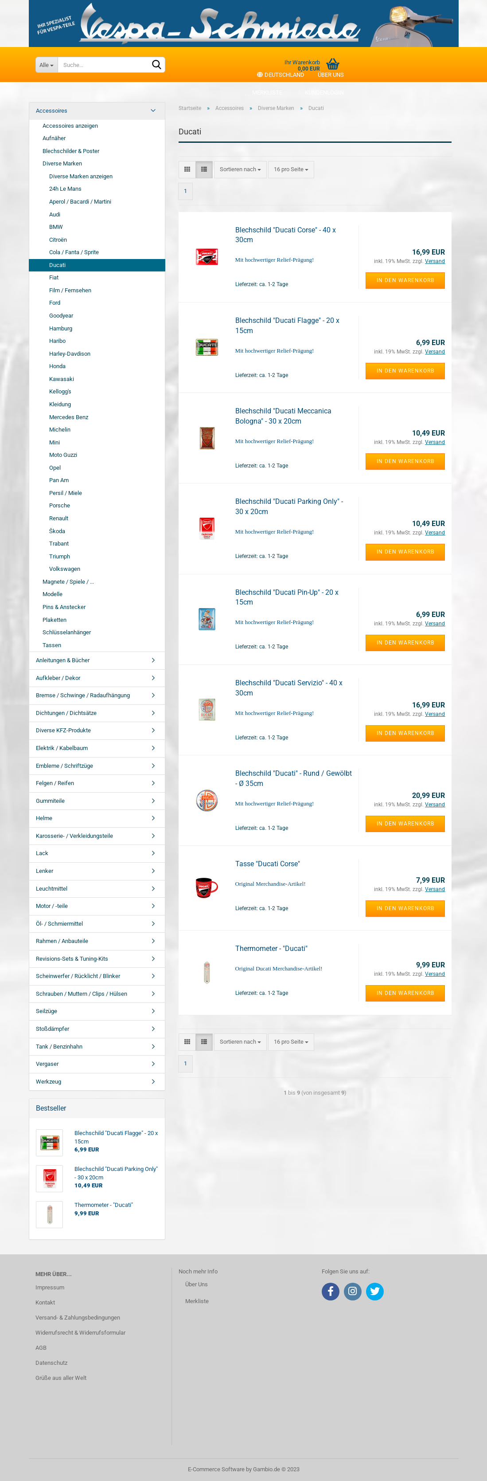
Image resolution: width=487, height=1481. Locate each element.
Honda (57, 366)
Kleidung (60, 404)
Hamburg (60, 328)
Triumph (59, 556)
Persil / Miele (65, 493)
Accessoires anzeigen (70, 125)
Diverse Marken (62, 163)
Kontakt (45, 1302)
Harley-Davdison (69, 353)
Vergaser (47, 1064)
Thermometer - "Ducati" (271, 948)
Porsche (59, 505)
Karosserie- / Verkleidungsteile (74, 836)
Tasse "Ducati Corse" (267, 864)
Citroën (58, 239)
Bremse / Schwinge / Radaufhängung (83, 695)
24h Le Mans (65, 188)
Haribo (57, 341)
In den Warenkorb (405, 280)
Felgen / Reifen (55, 783)
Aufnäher (54, 138)
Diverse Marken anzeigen (81, 176)
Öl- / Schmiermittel (59, 923)
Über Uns (196, 1284)
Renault (58, 518)
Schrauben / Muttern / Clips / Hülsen (81, 993)
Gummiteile (50, 800)
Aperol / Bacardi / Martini (80, 201)
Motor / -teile (52, 906)
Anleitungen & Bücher (63, 660)
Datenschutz (51, 1362)
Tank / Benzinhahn (59, 1046)
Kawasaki (61, 379)
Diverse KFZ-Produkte (63, 730)
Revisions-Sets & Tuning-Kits (72, 958)
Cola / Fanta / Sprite (74, 252)
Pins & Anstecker (64, 607)
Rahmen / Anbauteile (62, 941)
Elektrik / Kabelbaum (62, 748)
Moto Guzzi (63, 455)
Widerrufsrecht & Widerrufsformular (80, 1332)
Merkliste (262, 92)
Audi (54, 214)
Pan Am (59, 480)
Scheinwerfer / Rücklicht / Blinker (78, 976)
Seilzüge (46, 1011)
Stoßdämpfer (52, 1028)
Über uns (331, 74)
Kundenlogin (320, 92)
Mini (54, 442)
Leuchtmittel (51, 888)
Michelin (59, 429)
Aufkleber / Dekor (58, 678)
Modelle (52, 594)
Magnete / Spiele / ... (68, 581)
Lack (42, 853)
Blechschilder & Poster (71, 151)
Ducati (57, 265)
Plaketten (54, 620)
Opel (55, 467)
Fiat (53, 277)
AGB (41, 1347)
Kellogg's (60, 391)
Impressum (49, 1287)
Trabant (59, 543)
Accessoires (51, 110)
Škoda (57, 531)
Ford (54, 302)
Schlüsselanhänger (67, 632)
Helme (44, 818)
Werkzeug (48, 1081)
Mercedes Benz (68, 417)
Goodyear (61, 315)
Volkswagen (64, 569)
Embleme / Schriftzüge (64, 765)
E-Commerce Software (216, 1469)
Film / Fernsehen (70, 290)
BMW (56, 227)
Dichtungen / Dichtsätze (66, 713)
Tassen (52, 645)
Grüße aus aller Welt (60, 1378)
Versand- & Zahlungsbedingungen (77, 1317)
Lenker (44, 871)
